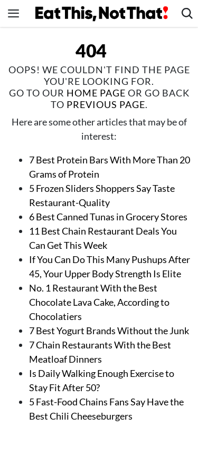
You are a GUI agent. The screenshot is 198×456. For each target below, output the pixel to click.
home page (96, 93)
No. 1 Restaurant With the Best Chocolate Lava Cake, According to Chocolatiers (99, 302)
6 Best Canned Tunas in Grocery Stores (108, 216)
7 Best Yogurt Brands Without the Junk (109, 330)
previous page (106, 104)
